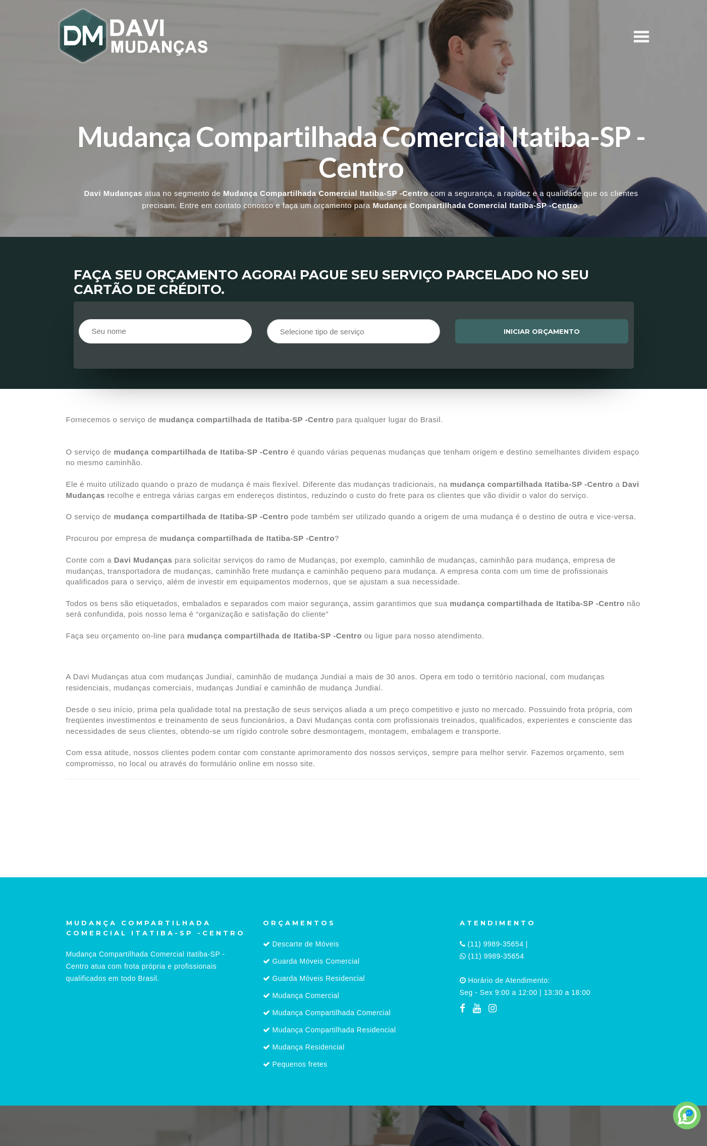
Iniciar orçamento (542, 331)
